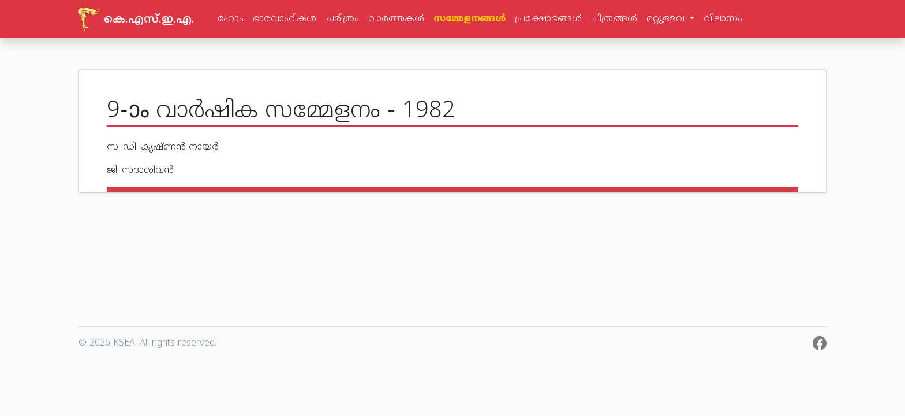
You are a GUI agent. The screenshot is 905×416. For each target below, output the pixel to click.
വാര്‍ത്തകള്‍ (396, 19)
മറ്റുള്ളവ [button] (666, 19)
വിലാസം (723, 19)
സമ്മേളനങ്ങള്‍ (469, 19)
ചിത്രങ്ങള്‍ (614, 19)
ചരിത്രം (342, 19)
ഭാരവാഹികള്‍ (284, 19)
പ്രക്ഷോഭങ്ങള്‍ (548, 19)
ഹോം (231, 19)
